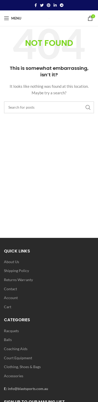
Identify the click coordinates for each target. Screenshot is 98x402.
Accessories (13, 376)
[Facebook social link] (35, 5)
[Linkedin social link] (55, 5)
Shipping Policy (16, 270)
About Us (11, 261)
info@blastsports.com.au (28, 388)
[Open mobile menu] (12, 18)
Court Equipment (18, 358)
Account (11, 297)
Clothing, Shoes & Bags (22, 366)
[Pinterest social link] (48, 5)
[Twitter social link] (41, 5)
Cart (7, 307)
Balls (8, 339)
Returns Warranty (18, 279)
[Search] (49, 107)
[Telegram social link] (61, 5)
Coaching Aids (15, 349)
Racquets (11, 331)
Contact (10, 289)
